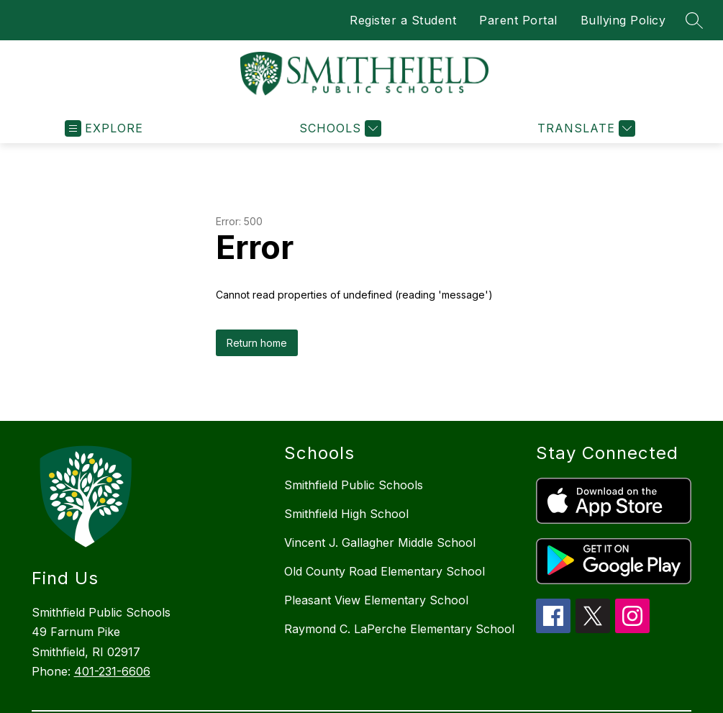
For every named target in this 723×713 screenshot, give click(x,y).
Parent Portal (518, 20)
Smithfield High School (346, 514)
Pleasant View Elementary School (376, 600)
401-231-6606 (112, 671)
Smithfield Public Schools (353, 485)
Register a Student (403, 20)
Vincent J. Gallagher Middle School (380, 542)
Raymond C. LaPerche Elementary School (399, 629)
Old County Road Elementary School (384, 571)
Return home (257, 343)
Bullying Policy (623, 20)
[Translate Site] (584, 128)
